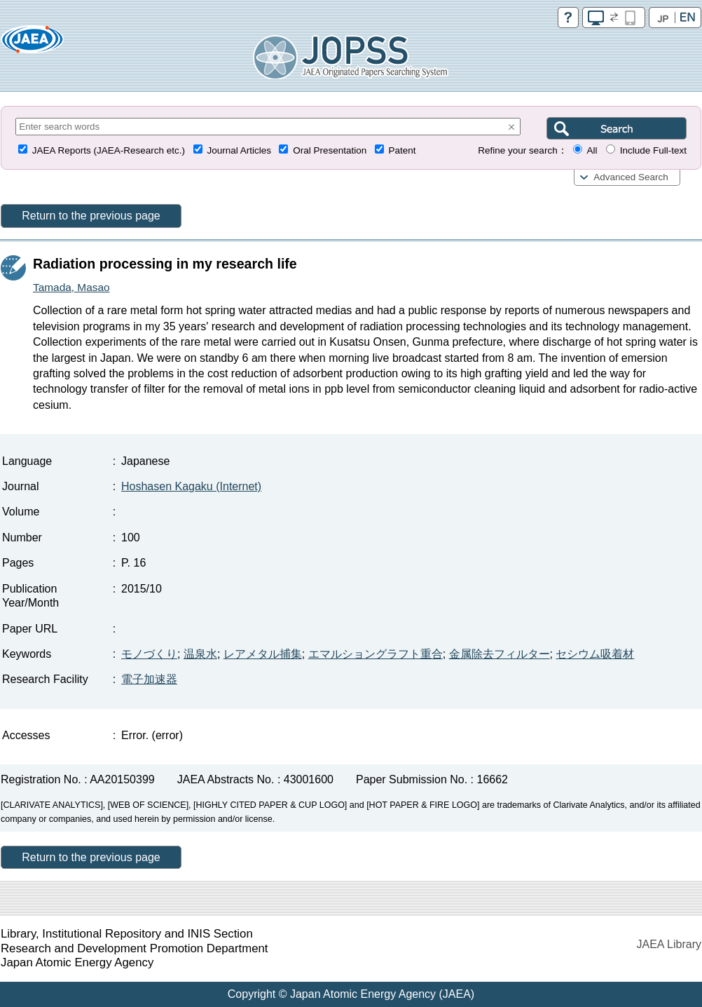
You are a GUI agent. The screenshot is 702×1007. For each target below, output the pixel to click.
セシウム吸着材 (595, 654)
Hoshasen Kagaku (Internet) (191, 486)
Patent (402, 150)
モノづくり (149, 654)
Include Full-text (653, 150)
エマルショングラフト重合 (375, 654)
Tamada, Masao (71, 287)
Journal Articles (239, 150)
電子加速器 (149, 679)
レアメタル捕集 (262, 654)
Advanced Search (630, 177)
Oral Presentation (329, 150)
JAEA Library (669, 944)
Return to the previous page (91, 216)
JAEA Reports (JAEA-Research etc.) (108, 150)
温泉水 (200, 654)
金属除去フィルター (499, 654)
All (591, 150)
